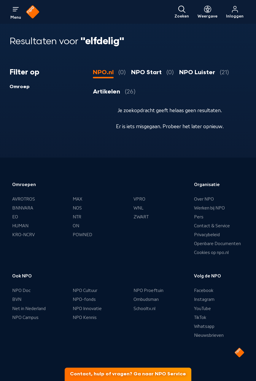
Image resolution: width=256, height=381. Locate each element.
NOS (77, 208)
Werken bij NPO (209, 208)
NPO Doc (21, 290)
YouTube (202, 308)
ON (76, 225)
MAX (77, 199)
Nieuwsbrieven (209, 335)
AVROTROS (23, 199)
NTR (77, 217)
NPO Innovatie (87, 308)
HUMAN (20, 225)
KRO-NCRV (23, 234)
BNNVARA (22, 208)
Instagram (204, 299)
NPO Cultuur (85, 290)
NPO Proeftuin (148, 290)
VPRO (139, 199)
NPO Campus (25, 317)
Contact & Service (212, 225)
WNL (138, 208)
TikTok (200, 317)
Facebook (203, 290)
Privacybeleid (207, 234)
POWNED (82, 234)
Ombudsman (146, 299)
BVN (16, 299)
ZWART (141, 217)
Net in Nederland (29, 308)
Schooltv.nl (144, 308)
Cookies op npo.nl (211, 252)
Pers (198, 217)
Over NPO (204, 199)
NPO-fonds (84, 299)
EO (15, 217)
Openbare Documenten (217, 243)
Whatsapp (204, 326)
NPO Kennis (85, 317)
